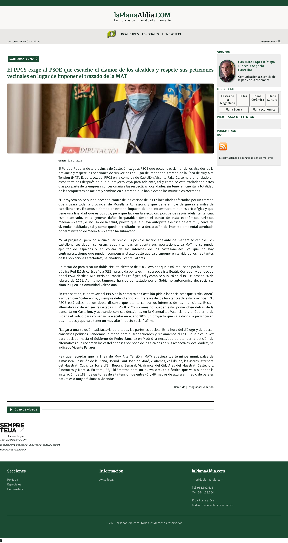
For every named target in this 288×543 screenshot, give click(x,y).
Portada (12, 479)
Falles (243, 96)
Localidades (129, 34)
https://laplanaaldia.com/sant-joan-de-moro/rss (246, 158)
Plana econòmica (263, 109)
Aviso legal (106, 479)
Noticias (35, 41)
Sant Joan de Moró (17, 41)
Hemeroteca (172, 34)
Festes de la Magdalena (227, 99)
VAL (278, 41)
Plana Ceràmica (257, 98)
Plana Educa (233, 109)
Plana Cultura (272, 98)
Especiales (150, 34)
